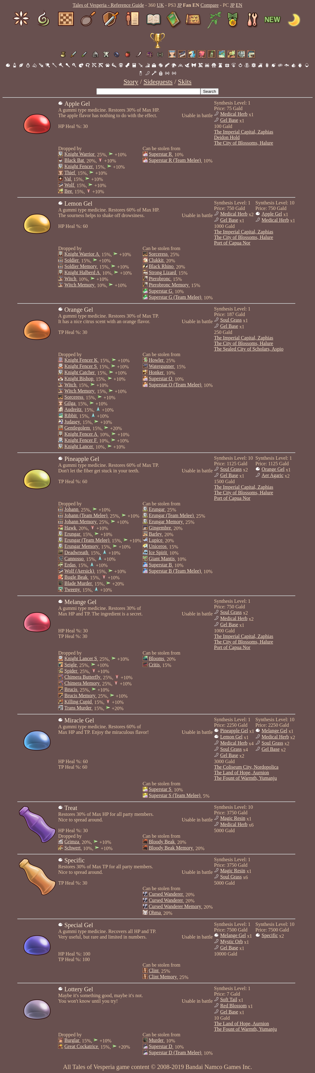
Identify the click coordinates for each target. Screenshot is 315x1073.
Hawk (70, 527)
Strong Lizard (162, 272)
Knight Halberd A (82, 272)
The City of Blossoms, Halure (243, 143)
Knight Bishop (78, 378)
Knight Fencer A (80, 434)
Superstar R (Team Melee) (175, 160)
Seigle (70, 664)
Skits (184, 81)
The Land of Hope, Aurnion (241, 772)
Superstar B (160, 564)
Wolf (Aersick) (79, 571)
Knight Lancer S (80, 658)
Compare (209, 5)
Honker (156, 372)
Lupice (155, 540)
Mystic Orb (231, 941)
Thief (69, 172)
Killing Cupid (77, 701)
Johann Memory (80, 521)
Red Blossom (233, 1005)
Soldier (71, 260)
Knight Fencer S (80, 366)
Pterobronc (159, 278)
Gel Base (229, 120)
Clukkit (156, 260)
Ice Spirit (158, 552)
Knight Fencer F (80, 440)
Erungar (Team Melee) (86, 540)
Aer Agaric (273, 475)
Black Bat (74, 160)
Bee (68, 191)
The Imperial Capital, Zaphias (243, 131)
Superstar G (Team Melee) (175, 297)
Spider (70, 670)
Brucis (70, 689)
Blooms (156, 658)
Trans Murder (77, 707)
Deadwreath (76, 552)
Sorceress (158, 254)
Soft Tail (228, 999)
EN (239, 5)
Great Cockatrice (81, 1046)
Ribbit (70, 415)
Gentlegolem (77, 427)
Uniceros (158, 546)
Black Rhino (161, 266)
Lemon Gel (231, 736)
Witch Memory (79, 284)
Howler (156, 360)
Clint (154, 970)
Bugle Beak (75, 577)
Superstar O (160, 378)
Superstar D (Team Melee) (175, 1052)
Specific (270, 935)
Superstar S (160, 789)
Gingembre (160, 527)
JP (179, 5)
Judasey (72, 421)
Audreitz (73, 409)
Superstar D (160, 1046)
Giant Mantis (162, 558)
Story (131, 81)
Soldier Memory (80, 266)
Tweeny (72, 589)
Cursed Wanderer (166, 894)
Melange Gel (274, 730)
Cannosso (73, 558)
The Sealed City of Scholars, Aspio (249, 349)
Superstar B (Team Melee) (175, 571)
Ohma (155, 912)
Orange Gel (273, 469)
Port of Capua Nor (232, 242)
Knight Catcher (79, 372)
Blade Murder (78, 583)
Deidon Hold (227, 137)
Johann (71, 509)
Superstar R (160, 154)
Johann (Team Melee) (85, 515)
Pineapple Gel (234, 730)
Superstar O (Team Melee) (175, 384)
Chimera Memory (81, 683)
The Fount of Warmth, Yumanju (245, 778)
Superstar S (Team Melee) (174, 795)
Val (67, 178)
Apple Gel (272, 213)
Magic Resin (232, 818)
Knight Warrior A (81, 254)
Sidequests (158, 81)
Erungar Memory (81, 546)
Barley (155, 533)
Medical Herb (233, 114)
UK (160, 5)
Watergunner (161, 366)
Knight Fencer (78, 166)
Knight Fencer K (81, 360)
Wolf (69, 184)
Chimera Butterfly (82, 677)
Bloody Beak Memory (171, 847)
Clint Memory (163, 976)
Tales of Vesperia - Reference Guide (108, 5)
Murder (156, 1040)
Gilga (69, 403)
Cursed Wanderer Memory (175, 906)
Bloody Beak (162, 841)
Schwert (72, 847)
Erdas (69, 564)
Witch (70, 278)
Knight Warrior (79, 154)
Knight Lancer (78, 446)
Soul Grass (231, 320)
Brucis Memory (79, 695)
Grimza (71, 841)
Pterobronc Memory (169, 284)
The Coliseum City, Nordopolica (246, 767)
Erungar (72, 533)
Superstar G (160, 291)
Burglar (71, 1040)
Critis (154, 664)
